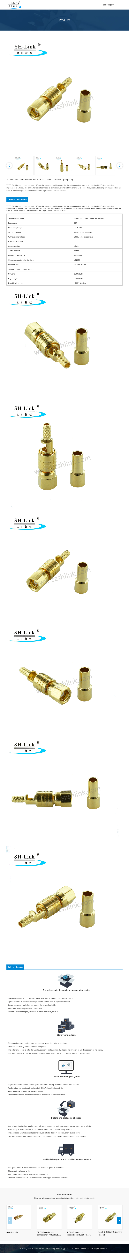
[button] (9, 165)
